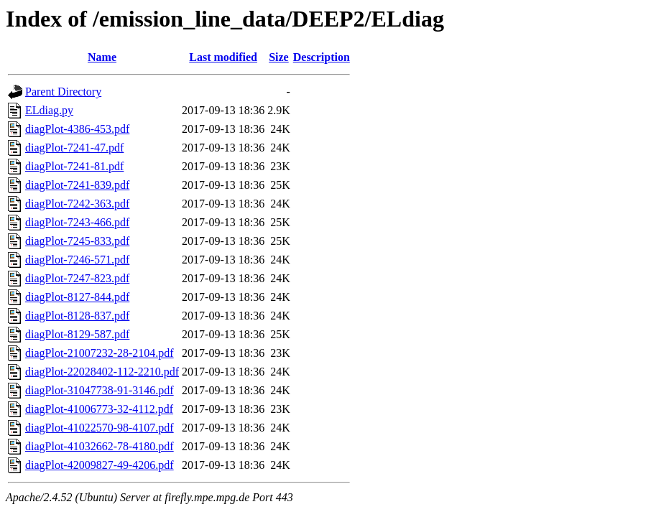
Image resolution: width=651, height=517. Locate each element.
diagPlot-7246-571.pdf (77, 259)
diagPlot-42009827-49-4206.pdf (99, 465)
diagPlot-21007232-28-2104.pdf (99, 353)
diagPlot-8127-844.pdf (77, 297)
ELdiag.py (49, 110)
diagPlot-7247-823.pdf (77, 278)
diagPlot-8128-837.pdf (77, 315)
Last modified (223, 57)
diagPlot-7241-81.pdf (74, 166)
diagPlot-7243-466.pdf (77, 222)
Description (321, 57)
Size (279, 57)
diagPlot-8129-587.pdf (77, 334)
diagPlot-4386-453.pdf (77, 129)
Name (102, 57)
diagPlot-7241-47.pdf (74, 147)
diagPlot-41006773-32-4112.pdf (99, 409)
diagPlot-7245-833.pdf (77, 241)
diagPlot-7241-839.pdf (77, 185)
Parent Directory (63, 91)
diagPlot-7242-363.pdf (77, 203)
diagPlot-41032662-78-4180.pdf (99, 446)
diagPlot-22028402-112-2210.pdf (102, 371)
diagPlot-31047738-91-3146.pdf (99, 390)
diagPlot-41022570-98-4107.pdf (99, 427)
